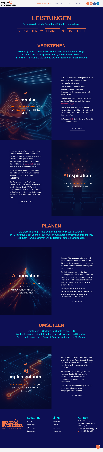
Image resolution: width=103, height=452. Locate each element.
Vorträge (30, 421)
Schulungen (31, 425)
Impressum (56, 428)
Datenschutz (56, 431)
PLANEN (52, 31)
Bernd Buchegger (67, 103)
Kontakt (78, 3)
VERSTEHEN (27, 31)
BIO (71, 119)
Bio (70, 3)
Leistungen (42, 3)
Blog (63, 3)
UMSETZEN (76, 31)
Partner (54, 3)
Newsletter (56, 421)
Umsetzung (31, 431)
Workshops (31, 428)
